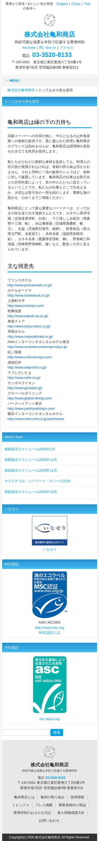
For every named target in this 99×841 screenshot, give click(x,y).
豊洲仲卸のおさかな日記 (32, 813)
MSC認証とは (49, 633)
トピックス (20, 805)
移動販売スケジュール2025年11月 (30, 470)
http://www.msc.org (49, 628)
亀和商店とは (24, 797)
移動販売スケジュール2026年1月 (29, 449)
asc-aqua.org (50, 719)
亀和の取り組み (53, 797)
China (75, 4)
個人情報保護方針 (71, 813)
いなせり (49, 549)
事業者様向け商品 (72, 805)
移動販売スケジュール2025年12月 (30, 460)
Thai (87, 4)
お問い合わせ (49, 821)
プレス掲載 (44, 805)
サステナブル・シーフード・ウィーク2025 (37, 481)
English (62, 4)
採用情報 (77, 797)
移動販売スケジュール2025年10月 (30, 492)
